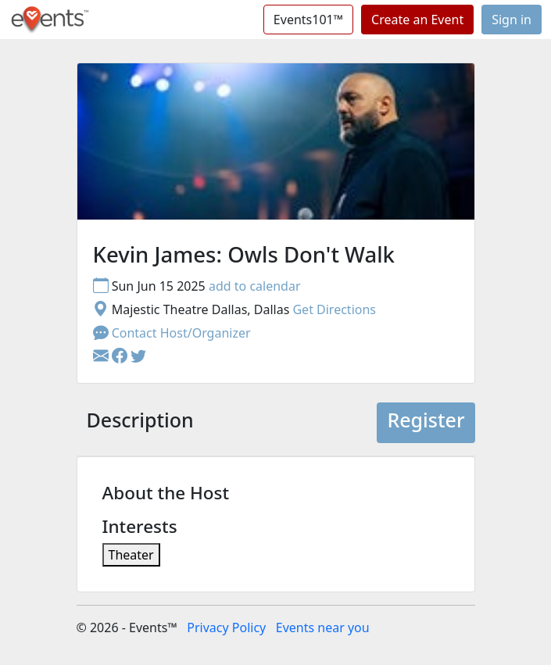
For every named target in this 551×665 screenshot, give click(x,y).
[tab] (140, 422)
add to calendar (255, 286)
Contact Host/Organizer (172, 332)
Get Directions (334, 309)
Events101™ (308, 19)
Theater (131, 554)
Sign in (511, 19)
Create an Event (417, 19)
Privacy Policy (226, 627)
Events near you (323, 627)
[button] (121, 356)
